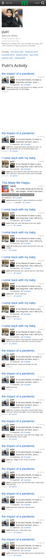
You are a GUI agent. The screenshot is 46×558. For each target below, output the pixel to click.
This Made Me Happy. (16, 182)
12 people (26, 85)
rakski (13, 186)
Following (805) (19, 58)
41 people (18, 198)
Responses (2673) (31, 52)
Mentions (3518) (22, 55)
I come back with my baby (19, 158)
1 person (15, 151)
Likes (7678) (33, 55)
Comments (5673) (8, 55)
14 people (26, 169)
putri (12, 77)
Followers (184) (7, 58)
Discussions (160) (17, 52)
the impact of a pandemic (18, 73)
